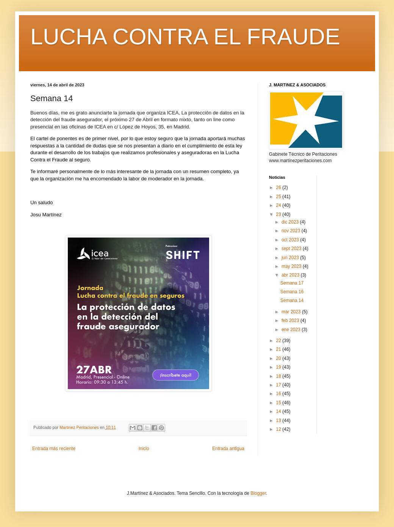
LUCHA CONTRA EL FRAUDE (185, 36)
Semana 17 (291, 283)
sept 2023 (292, 248)
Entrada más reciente (53, 448)
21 (279, 349)
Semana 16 (291, 291)
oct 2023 (290, 239)
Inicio (144, 448)
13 (279, 420)
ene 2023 (291, 329)
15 (279, 402)
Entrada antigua (228, 448)
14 (279, 411)
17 (279, 385)
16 (279, 393)
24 (279, 205)
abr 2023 (291, 275)
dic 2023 (290, 222)
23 (279, 214)
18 (279, 376)
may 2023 (292, 266)
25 (279, 196)
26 (279, 187)
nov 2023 (291, 230)
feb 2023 (290, 320)
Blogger (258, 493)
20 (279, 358)
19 (279, 367)
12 (279, 429)
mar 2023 (291, 311)
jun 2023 (290, 257)
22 (279, 340)
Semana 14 (291, 300)
